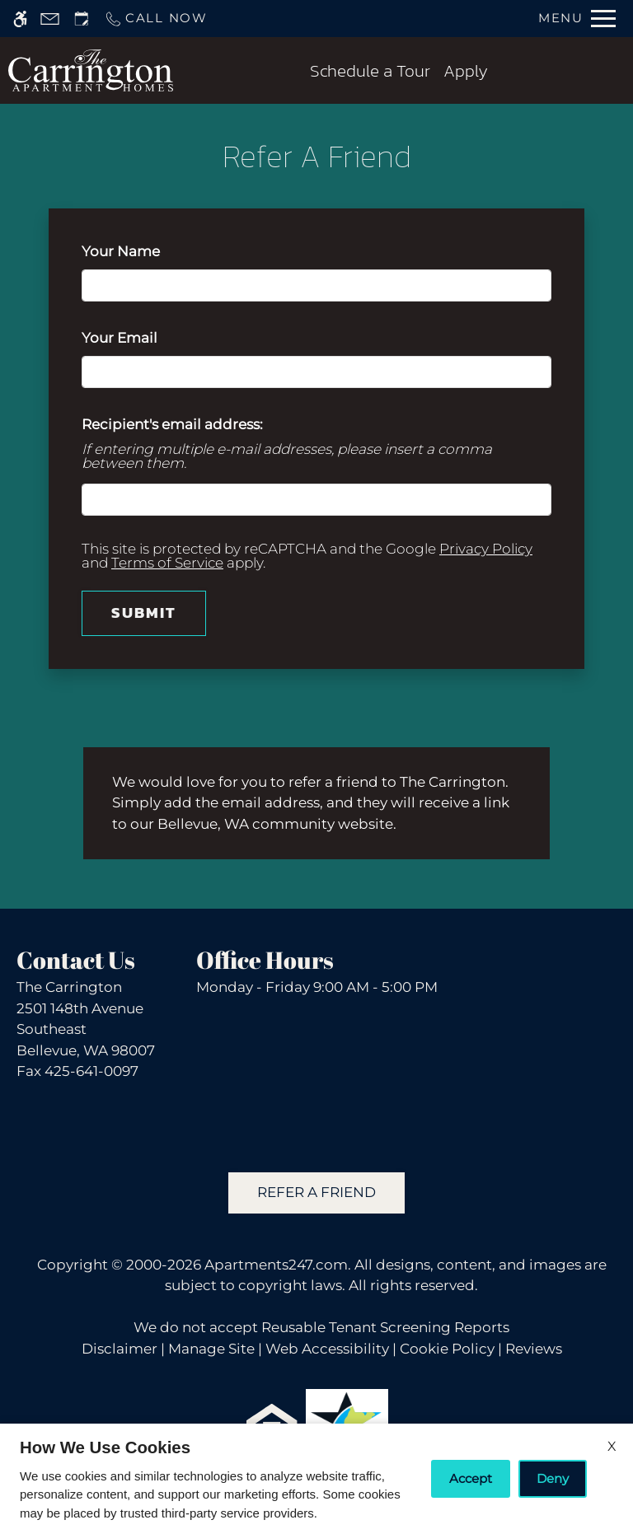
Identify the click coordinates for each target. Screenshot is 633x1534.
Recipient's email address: (172, 424)
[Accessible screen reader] (20, 18)
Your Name (151, 251)
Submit (143, 612)
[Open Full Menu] (576, 18)
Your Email (150, 338)
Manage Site (211, 1348)
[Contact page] (50, 18)
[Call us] (155, 18)
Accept (470, 1478)
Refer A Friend (316, 1192)
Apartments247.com (276, 1264)
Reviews (533, 1348)
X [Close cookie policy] (612, 1446)
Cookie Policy (447, 1348)
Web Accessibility (327, 1348)
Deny (553, 1478)
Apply (465, 70)
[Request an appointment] (81, 18)
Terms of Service (167, 562)
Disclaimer (119, 1348)
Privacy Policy (485, 548)
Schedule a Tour (370, 70)
